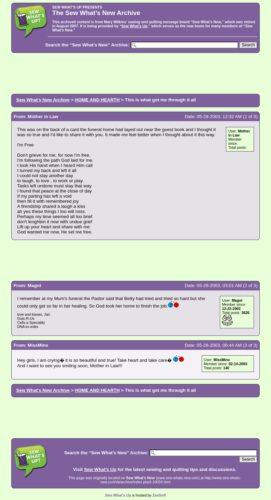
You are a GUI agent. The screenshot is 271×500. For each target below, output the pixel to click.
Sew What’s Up (134, 26)
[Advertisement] (135, 72)
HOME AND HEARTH (97, 99)
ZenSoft (159, 495)
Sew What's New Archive (43, 99)
